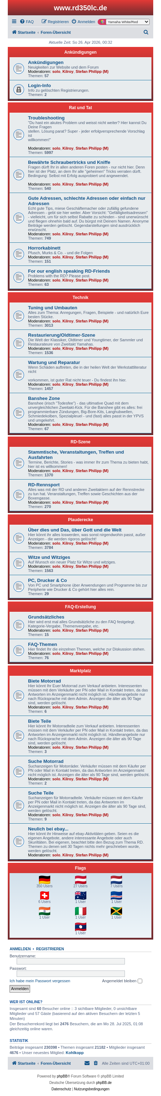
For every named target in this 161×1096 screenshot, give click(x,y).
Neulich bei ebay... (48, 829)
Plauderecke (80, 519)
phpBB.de (104, 1083)
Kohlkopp (75, 1052)
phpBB (62, 1076)
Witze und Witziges (49, 557)
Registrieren (50, 949)
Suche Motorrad (45, 761)
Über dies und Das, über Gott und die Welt (74, 530)
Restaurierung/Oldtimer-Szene (61, 335)
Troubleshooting (46, 118)
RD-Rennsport (43, 484)
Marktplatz (80, 670)
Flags (80, 868)
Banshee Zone (44, 398)
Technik (80, 297)
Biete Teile (39, 721)
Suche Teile (40, 793)
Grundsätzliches (46, 617)
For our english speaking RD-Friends (69, 271)
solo (56, 71)
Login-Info (39, 85)
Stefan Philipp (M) (92, 71)
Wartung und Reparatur (54, 362)
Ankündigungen (80, 52)
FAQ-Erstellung (80, 606)
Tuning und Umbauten (52, 307)
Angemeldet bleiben (122, 981)
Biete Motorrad (44, 681)
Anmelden (20, 949)
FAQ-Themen (42, 644)
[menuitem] (26, 21)
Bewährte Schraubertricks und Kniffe (69, 162)
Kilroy (68, 71)
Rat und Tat (80, 107)
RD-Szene (80, 441)
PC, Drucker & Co (47, 580)
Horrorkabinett (44, 248)
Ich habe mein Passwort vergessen (40, 981)
